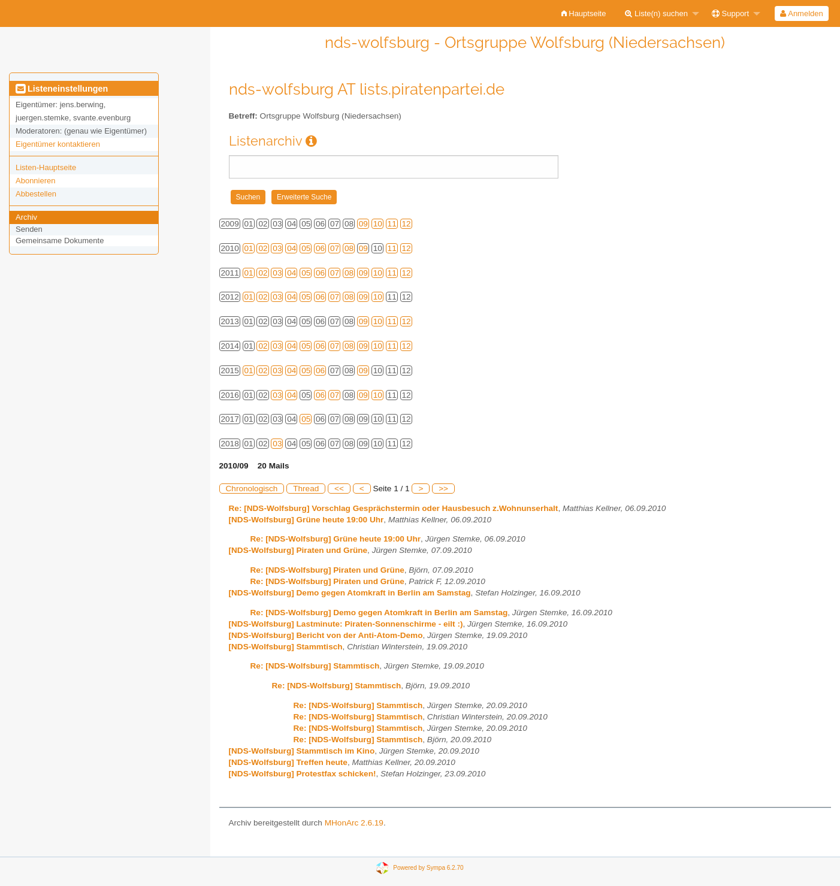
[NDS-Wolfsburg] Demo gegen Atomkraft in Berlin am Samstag (350, 592)
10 (377, 223)
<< (339, 488)
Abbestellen (36, 193)
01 (248, 248)
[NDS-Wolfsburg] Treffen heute (288, 762)
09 (363, 223)
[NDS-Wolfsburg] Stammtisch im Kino (302, 750)
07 (334, 248)
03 (277, 248)
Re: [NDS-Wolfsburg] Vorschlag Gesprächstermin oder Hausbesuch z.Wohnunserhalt (393, 508)
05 (305, 248)
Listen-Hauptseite (46, 167)
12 (406, 223)
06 (320, 248)
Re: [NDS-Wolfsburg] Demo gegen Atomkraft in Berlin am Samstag (379, 612)
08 (349, 248)
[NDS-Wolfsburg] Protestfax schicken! (302, 773)
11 (392, 223)
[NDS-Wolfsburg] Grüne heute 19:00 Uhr (306, 519)
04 (291, 248)
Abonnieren (36, 180)
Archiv (26, 217)
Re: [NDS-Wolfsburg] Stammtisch (315, 665)
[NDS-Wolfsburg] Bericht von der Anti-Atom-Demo (326, 635)
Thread (306, 488)
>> (443, 488)
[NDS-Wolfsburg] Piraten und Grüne (298, 550)
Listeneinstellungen (62, 88)
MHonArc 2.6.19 (354, 822)
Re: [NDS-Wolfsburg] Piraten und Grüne (327, 570)
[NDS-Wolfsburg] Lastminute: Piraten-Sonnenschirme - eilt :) (346, 623)
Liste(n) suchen (656, 13)
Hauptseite (583, 13)
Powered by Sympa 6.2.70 (428, 867)
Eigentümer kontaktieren (58, 144)
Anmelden (801, 13)
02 (262, 248)
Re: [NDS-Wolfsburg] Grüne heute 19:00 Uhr (335, 538)
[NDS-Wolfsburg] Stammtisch (286, 646)
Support (730, 13)
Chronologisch (252, 488)
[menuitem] (584, 13)
